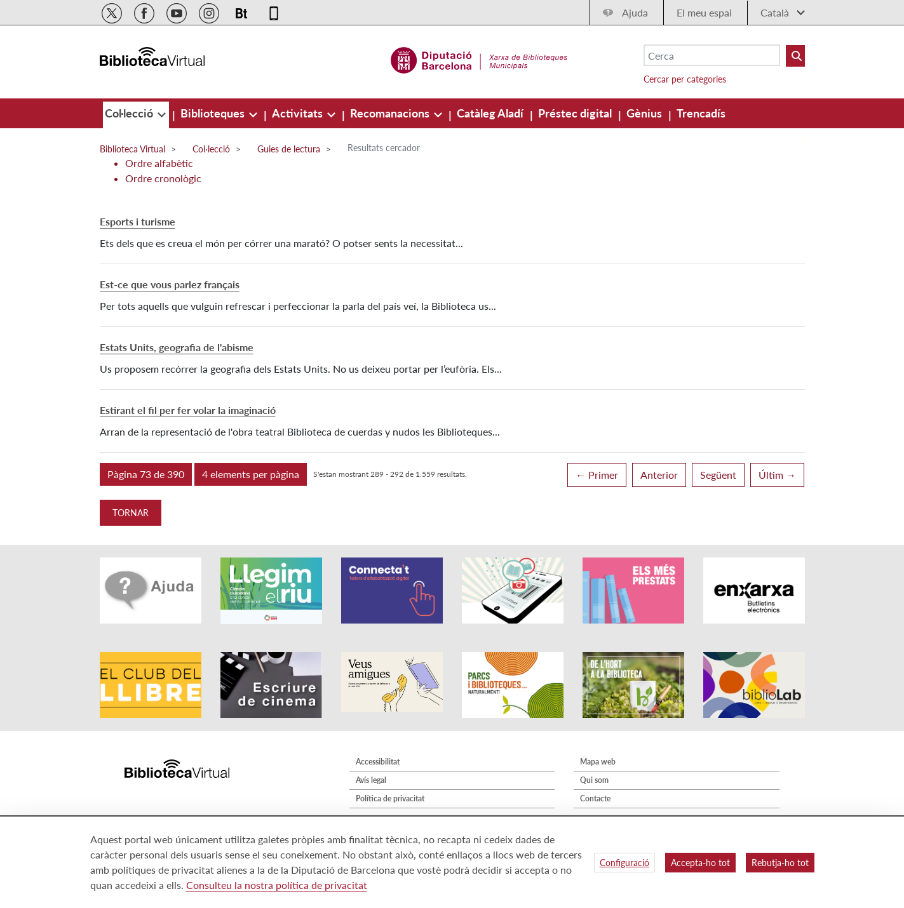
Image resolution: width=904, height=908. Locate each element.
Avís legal (371, 780)
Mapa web (598, 761)
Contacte (595, 798)
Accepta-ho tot (700, 862)
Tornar (130, 512)
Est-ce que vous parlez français (169, 284)
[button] (146, 474)
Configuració (624, 862)
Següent (718, 475)
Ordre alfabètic (159, 163)
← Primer (597, 475)
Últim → (777, 475)
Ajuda (635, 12)
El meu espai (704, 12)
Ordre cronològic (163, 178)
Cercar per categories (685, 79)
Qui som (594, 780)
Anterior (659, 475)
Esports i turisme (137, 221)
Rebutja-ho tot (780, 862)
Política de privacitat (390, 798)
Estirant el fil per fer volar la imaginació (188, 410)
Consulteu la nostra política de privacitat (276, 885)
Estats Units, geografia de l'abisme (176, 347)
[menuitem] (130, 113)
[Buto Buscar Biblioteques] (795, 56)
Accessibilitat (378, 761)
